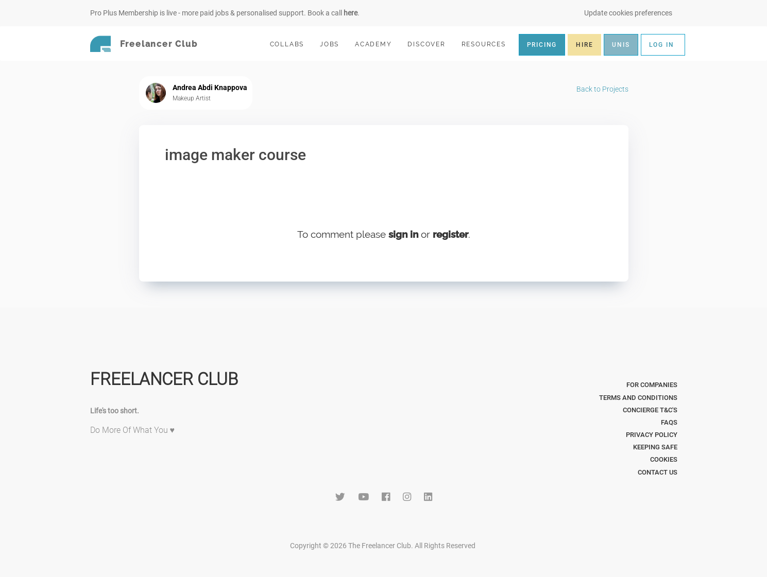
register (450, 234)
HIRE (584, 44)
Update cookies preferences (628, 13)
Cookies (663, 459)
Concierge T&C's (650, 410)
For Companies (651, 385)
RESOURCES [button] (488, 44)
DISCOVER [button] (430, 44)
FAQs (669, 422)
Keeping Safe (655, 447)
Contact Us (657, 472)
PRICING (542, 44)
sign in (403, 234)
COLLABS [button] (291, 44)
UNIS (620, 44)
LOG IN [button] (661, 44)
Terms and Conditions (638, 397)
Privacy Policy (651, 435)
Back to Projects (602, 89)
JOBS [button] (334, 44)
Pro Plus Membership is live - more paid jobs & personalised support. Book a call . (225, 13)
